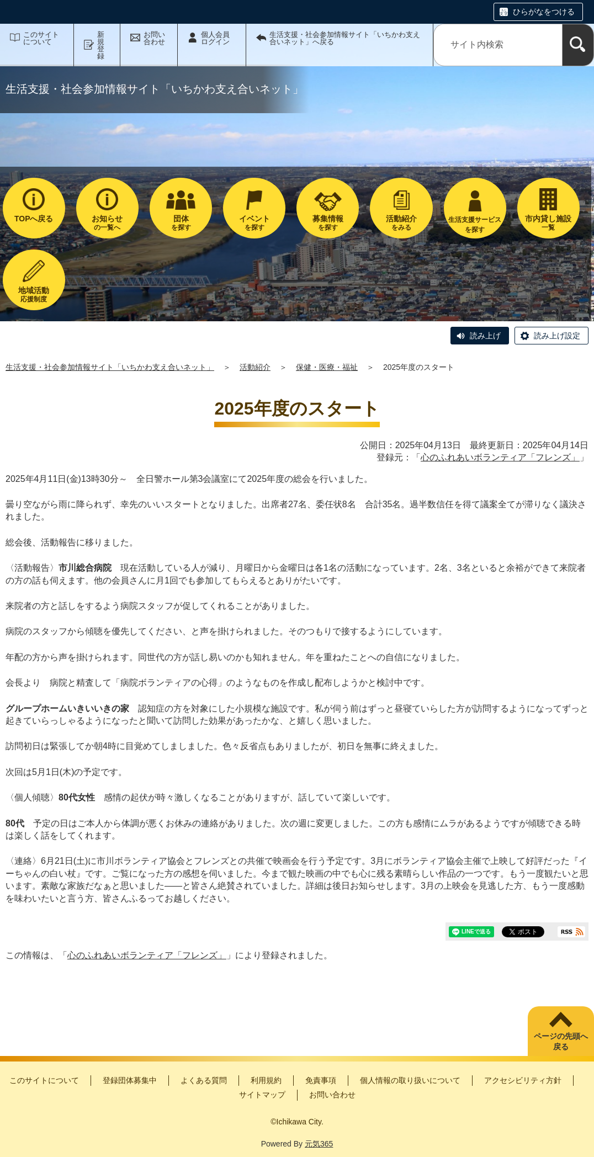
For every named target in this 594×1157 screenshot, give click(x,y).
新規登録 (100, 45)
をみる (401, 222)
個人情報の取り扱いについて (410, 1080)
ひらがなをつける (544, 11)
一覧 (548, 222)
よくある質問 (204, 1080)
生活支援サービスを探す (474, 224)
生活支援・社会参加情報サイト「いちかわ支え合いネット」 (110, 367)
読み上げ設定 (557, 335)
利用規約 (266, 1080)
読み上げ (485, 335)
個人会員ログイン (215, 38)
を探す (181, 222)
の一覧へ (107, 222)
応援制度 (34, 294)
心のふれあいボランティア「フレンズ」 (500, 457)
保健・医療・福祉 (327, 367)
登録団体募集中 (130, 1080)
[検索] (578, 45)
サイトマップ (262, 1094)
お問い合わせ (154, 38)
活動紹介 (255, 367)
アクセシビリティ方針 (522, 1080)
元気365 (319, 1143)
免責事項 (320, 1080)
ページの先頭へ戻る (561, 1042)
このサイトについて (41, 38)
